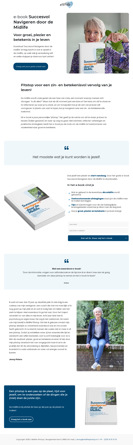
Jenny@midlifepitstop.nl (87, 439)
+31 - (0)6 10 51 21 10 (108, 439)
